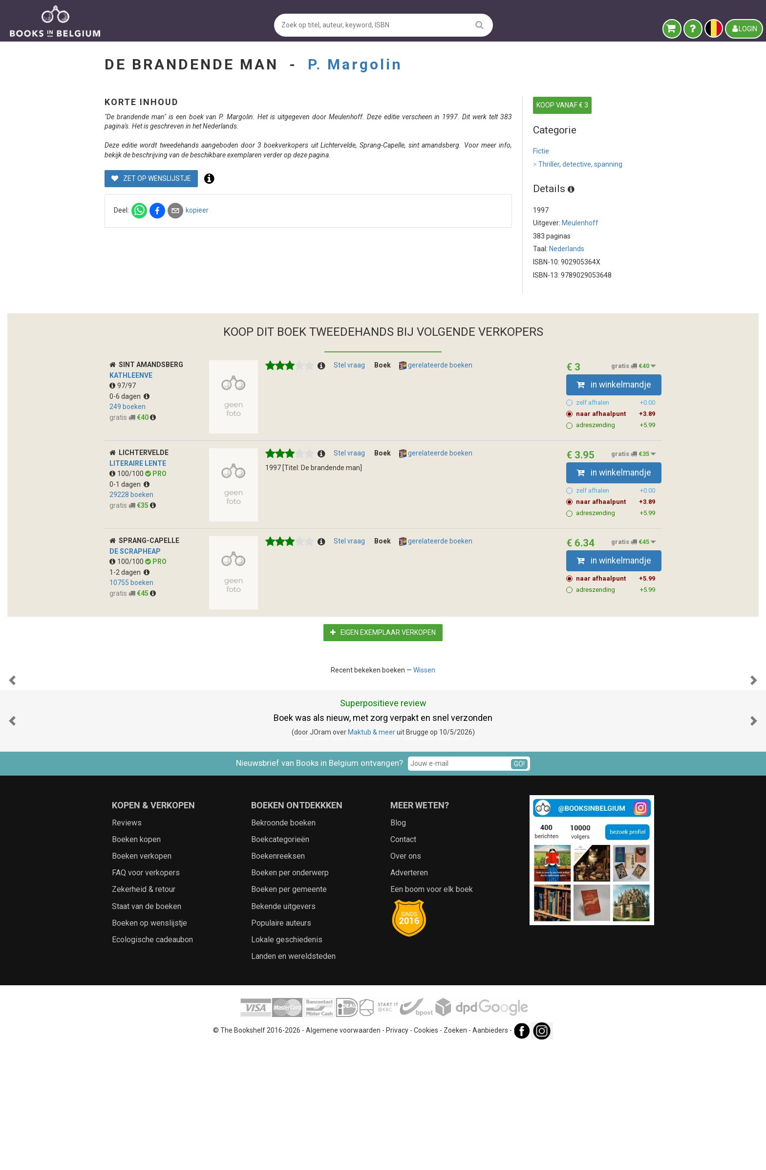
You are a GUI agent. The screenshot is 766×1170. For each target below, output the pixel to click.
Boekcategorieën (280, 962)
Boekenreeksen (278, 978)
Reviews (127, 945)
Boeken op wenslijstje (149, 1045)
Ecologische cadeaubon (152, 1062)
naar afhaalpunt (616, 438)
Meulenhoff (580, 223)
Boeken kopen (136, 962)
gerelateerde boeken (435, 390)
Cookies (426, 1153)
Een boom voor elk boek (431, 1012)
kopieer (359, 229)
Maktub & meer (371, 855)
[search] (479, 24)
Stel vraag (349, 390)
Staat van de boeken (146, 1029)
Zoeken (455, 1153)
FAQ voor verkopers (146, 995)
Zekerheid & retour (143, 1012)
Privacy (397, 1153)
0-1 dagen (129, 509)
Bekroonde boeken (283, 945)
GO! (519, 886)
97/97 (122, 410)
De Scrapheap (135, 576)
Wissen (424, 695)
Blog (398, 945)
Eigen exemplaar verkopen (383, 657)
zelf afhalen (616, 427)
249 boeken (127, 431)
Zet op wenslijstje (313, 197)
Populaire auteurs (281, 1045)
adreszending (616, 450)
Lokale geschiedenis (286, 1062)
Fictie (541, 151)
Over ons (405, 978)
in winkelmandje (613, 409)
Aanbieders (490, 1153)
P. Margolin (355, 64)
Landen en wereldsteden (293, 1078)
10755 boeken (131, 607)
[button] (12, 754)
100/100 (127, 498)
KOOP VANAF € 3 (562, 105)
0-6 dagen (129, 421)
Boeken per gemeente (289, 1012)
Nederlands (566, 249)
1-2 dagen (129, 597)
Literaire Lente (137, 488)
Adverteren (409, 995)
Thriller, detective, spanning (577, 165)
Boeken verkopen (141, 978)
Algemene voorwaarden (343, 1153)
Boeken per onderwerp (290, 995)
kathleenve (130, 400)
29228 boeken (131, 519)
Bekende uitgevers (283, 1029)
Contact (403, 962)
